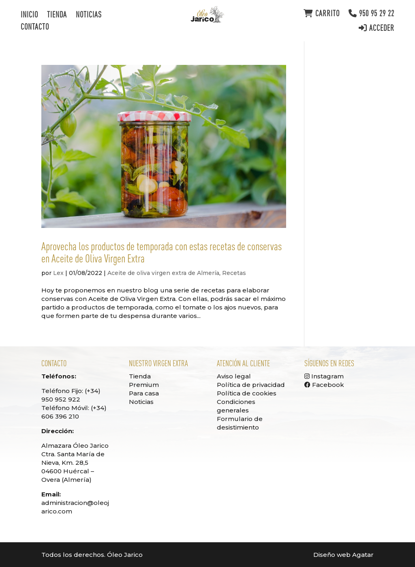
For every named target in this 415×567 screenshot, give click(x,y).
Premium (144, 385)
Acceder (376, 28)
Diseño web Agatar (343, 554)
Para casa (144, 393)
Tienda (57, 15)
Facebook (324, 385)
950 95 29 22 (371, 13)
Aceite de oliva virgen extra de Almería (163, 273)
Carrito (322, 13)
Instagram (324, 376)
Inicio (29, 15)
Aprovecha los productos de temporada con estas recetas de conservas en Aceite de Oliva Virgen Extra (161, 252)
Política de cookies (246, 393)
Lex (58, 273)
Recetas (234, 273)
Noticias (89, 15)
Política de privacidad (251, 385)
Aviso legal (234, 376)
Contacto (35, 27)
